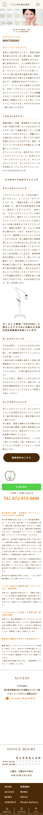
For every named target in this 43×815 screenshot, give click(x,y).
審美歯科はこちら (21, 457)
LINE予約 (21, 486)
